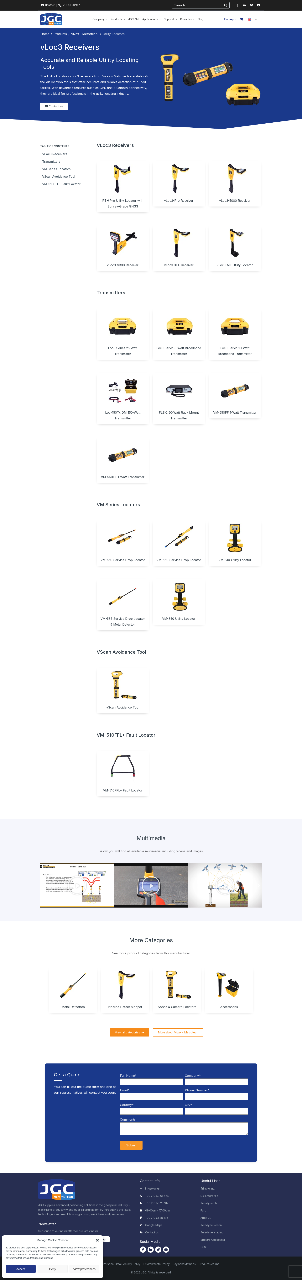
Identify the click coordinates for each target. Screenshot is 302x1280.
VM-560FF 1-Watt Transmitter (122, 477)
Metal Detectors (73, 1007)
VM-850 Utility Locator (178, 619)
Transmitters (51, 161)
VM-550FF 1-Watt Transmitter (235, 412)
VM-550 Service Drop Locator (123, 560)
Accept (20, 1269)
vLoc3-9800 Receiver (122, 265)
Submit (131, 1145)
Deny (52, 1269)
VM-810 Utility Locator (234, 560)
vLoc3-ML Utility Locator (235, 265)
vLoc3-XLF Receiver (179, 265)
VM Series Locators (56, 169)
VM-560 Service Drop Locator (178, 560)
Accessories (229, 1007)
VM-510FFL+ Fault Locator (61, 184)
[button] (97, 1240)
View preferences (84, 1269)
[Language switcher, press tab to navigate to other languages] (253, 19)
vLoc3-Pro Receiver (178, 200)
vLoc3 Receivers (54, 154)
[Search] (225, 5)
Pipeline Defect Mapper (125, 1007)
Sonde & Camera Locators (177, 1007)
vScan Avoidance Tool (58, 176)
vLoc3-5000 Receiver (235, 200)
